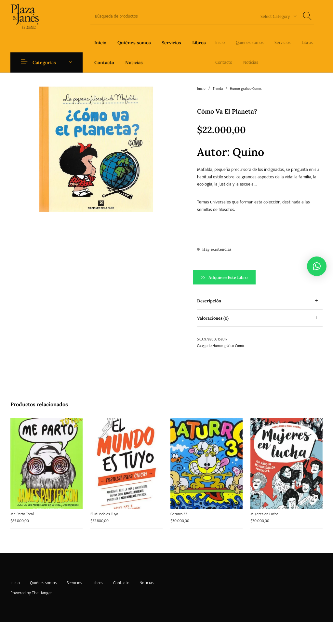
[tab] (260, 301)
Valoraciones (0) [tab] (213, 318)
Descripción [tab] (209, 301)
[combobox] (276, 16)
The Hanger (42, 593)
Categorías (44, 62)
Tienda (218, 89)
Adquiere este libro (227, 277)
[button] (260, 277)
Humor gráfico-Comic (246, 89)
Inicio (201, 89)
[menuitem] (100, 42)
